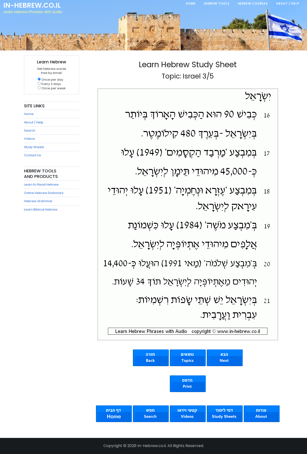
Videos (29, 138)
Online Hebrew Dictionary (44, 193)
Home (29, 114)
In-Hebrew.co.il (32, 6)
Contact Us (32, 155)
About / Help (33, 122)
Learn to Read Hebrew (41, 184)
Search (29, 130)
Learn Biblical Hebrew (41, 209)
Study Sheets (34, 147)
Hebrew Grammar (38, 201)
